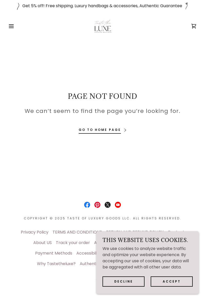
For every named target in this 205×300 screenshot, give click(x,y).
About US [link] (42, 243)
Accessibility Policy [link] (95, 253)
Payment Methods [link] (53, 253)
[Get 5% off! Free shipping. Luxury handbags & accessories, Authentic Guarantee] (102, 6)
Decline (123, 281)
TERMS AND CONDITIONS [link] (77, 232)
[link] (102, 26)
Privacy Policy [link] (34, 232)
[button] (10, 26)
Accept (172, 281)
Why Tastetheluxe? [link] (56, 264)
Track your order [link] (73, 243)
